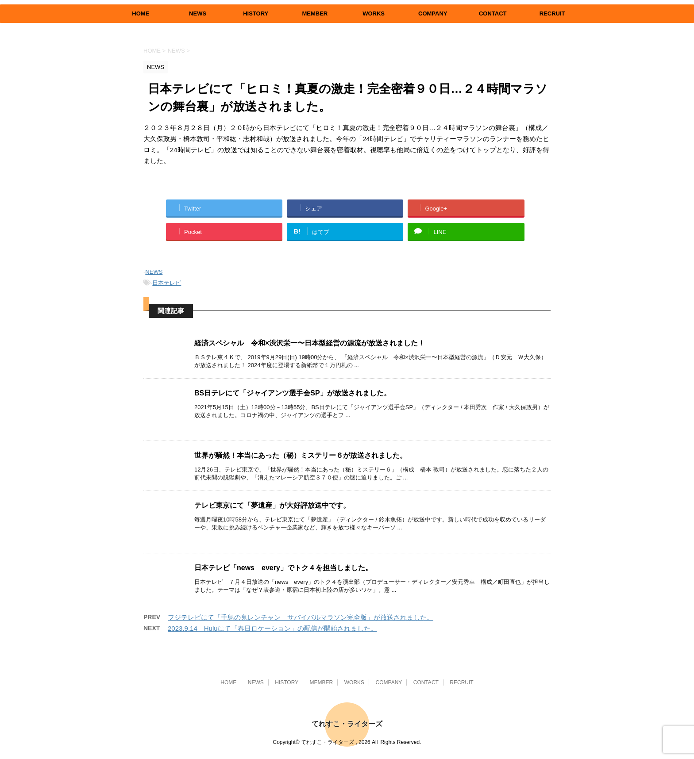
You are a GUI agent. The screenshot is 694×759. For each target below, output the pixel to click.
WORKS (373, 13)
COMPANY (432, 13)
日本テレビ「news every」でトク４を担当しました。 (283, 567)
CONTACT (493, 13)
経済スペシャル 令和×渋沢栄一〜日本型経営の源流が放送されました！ (309, 343)
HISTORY (255, 13)
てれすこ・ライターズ (347, 724)
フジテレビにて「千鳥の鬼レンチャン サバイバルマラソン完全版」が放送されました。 (300, 617)
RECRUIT (552, 13)
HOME (140, 13)
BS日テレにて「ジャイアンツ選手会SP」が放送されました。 (292, 393)
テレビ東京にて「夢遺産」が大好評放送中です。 (272, 505)
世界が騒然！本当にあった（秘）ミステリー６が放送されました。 (300, 455)
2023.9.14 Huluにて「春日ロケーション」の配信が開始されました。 (272, 628)
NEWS (197, 13)
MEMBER (315, 13)
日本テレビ (166, 283)
